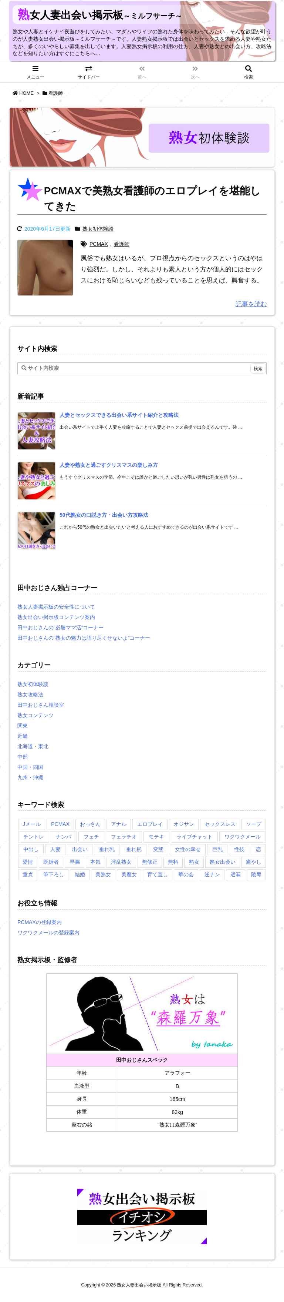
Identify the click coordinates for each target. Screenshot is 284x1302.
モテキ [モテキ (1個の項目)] (156, 837)
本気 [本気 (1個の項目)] (95, 862)
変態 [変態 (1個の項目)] (158, 849)
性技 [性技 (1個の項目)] (239, 849)
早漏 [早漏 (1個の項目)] (75, 862)
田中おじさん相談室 (40, 705)
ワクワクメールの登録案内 (48, 933)
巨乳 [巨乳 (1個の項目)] (217, 849)
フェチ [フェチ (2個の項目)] (91, 837)
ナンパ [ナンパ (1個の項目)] (63, 837)
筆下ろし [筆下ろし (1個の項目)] (53, 874)
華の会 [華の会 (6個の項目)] (186, 874)
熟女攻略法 (30, 694)
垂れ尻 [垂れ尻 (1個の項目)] (134, 849)
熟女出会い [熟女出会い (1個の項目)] (223, 862)
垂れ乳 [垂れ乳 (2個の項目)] (107, 849)
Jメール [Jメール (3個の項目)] (32, 824)
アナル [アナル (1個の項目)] (118, 824)
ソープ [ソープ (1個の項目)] (253, 824)
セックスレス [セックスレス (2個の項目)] (220, 824)
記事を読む (251, 304)
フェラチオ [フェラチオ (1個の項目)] (124, 837)
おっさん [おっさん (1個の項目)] (90, 824)
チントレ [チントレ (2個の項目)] (33, 837)
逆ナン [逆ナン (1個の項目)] (212, 874)
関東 (22, 726)
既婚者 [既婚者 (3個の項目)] (51, 862)
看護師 (121, 244)
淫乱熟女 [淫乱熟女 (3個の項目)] (121, 862)
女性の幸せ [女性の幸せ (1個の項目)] (188, 849)
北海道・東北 (32, 746)
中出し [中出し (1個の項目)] (31, 849)
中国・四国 (30, 767)
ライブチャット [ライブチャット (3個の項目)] (194, 837)
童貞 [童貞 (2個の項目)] (28, 874)
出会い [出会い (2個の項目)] (80, 849)
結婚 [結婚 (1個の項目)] (80, 874)
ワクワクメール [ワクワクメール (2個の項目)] (242, 837)
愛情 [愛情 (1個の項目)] (28, 862)
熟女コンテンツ (35, 715)
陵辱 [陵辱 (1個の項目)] (256, 874)
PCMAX (98, 244)
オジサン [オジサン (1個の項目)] (183, 824)
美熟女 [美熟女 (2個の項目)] (103, 874)
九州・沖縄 (30, 777)
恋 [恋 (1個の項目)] (258, 849)
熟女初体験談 (98, 229)
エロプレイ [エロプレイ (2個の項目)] (150, 824)
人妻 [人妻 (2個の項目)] (55, 849)
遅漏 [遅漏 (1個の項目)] (235, 874)
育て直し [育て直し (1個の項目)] (157, 874)
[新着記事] (119, 415)
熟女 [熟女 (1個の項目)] (194, 862)
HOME (26, 93)
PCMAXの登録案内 (39, 922)
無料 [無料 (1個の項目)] (173, 862)
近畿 (22, 736)
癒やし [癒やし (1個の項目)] (253, 862)
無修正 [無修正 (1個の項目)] (150, 862)
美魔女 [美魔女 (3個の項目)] (129, 874)
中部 (22, 757)
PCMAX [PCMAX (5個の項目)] (60, 824)
